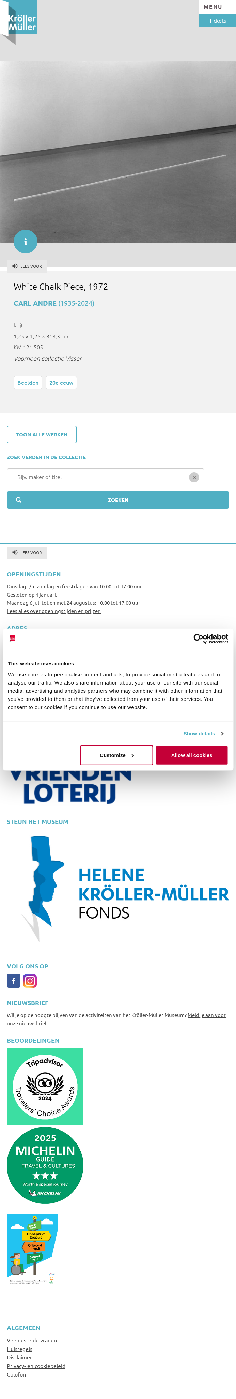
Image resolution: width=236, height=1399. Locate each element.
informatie (22, 238)
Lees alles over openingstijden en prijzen (54, 611)
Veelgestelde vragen (32, 1340)
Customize (117, 755)
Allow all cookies (192, 755)
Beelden (27, 382)
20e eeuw (61, 382)
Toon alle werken (41, 434)
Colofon (16, 1374)
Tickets (217, 20)
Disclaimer (19, 1357)
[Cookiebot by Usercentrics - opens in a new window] (198, 639)
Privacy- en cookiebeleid (36, 1365)
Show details (199, 733)
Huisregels (19, 1348)
